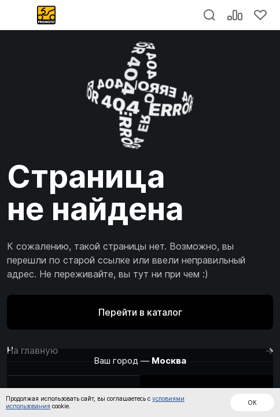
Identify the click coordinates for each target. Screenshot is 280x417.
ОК (252, 402)
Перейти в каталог (140, 312)
